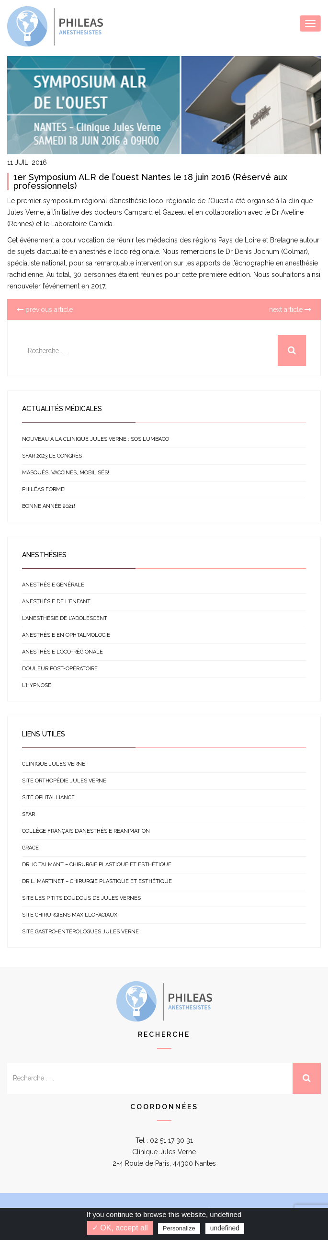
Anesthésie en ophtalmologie (66, 635)
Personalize (179, 1228)
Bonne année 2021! (48, 506)
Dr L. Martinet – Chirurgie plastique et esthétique (97, 881)
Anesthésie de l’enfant (56, 601)
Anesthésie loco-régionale (62, 652)
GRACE (30, 848)
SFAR (28, 814)
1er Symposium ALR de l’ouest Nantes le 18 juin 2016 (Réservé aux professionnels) (150, 181)
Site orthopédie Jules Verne (64, 781)
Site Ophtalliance (48, 797)
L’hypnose (36, 685)
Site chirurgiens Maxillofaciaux (69, 915)
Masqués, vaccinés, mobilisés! (65, 473)
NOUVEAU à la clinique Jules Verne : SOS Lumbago (95, 439)
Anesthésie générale (53, 585)
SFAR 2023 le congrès (52, 456)
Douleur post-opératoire (60, 669)
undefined (225, 1228)
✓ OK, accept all (120, 1228)
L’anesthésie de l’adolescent (64, 618)
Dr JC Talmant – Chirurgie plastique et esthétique (96, 864)
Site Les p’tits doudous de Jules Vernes (81, 898)
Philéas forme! (44, 489)
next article (290, 309)
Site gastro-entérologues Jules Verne (80, 932)
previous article (45, 309)
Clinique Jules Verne (53, 764)
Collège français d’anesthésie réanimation (86, 831)
